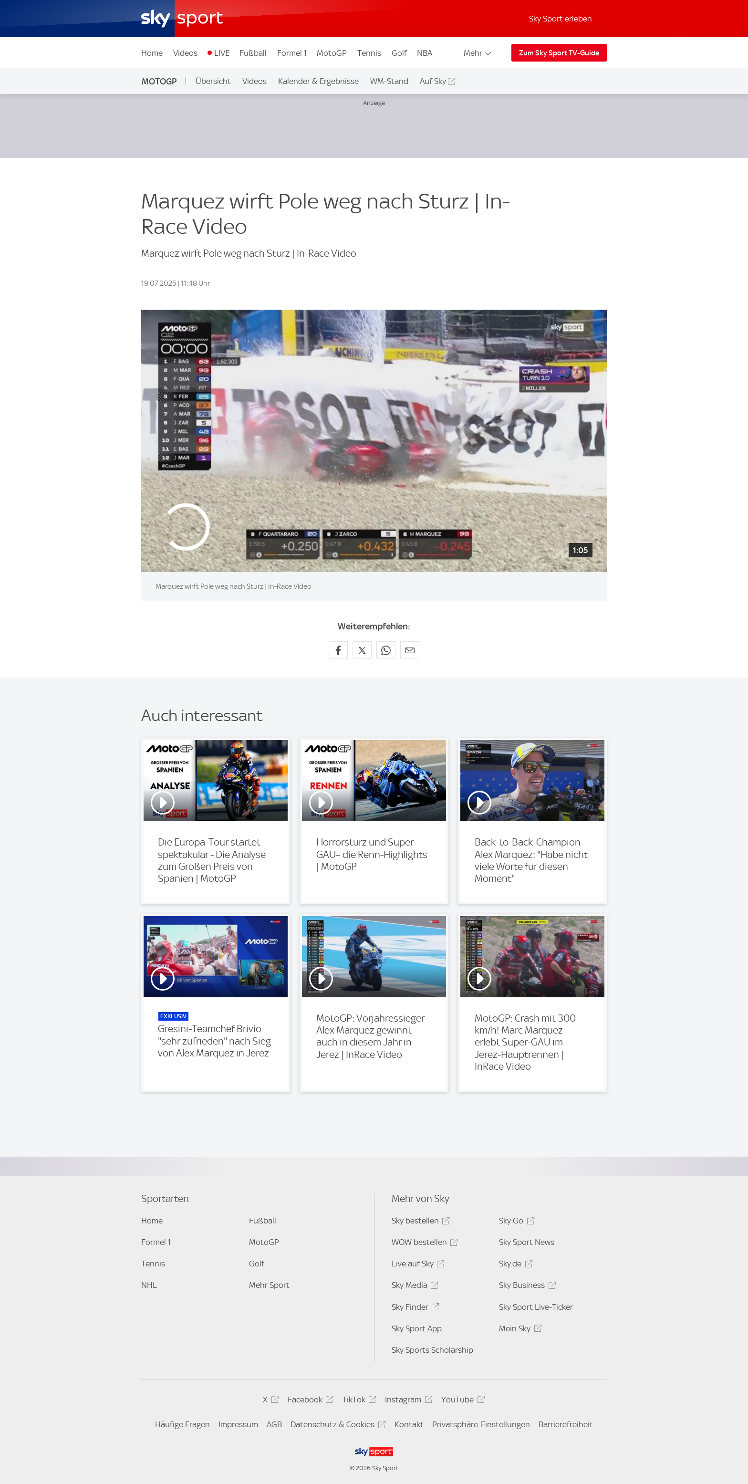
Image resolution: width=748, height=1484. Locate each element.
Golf (399, 53)
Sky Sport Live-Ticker (536, 1307)
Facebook (309, 1401)
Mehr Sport (269, 1285)
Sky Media (414, 1286)
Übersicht (213, 81)
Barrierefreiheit (566, 1424)
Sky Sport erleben (560, 18)
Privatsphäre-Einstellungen (481, 1424)
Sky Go (515, 1222)
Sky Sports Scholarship (432, 1350)
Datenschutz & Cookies (337, 1426)
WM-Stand (389, 81)
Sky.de (514, 1265)
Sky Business (526, 1286)
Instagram (407, 1401)
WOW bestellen (423, 1243)
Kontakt (409, 1424)
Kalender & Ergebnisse (318, 81)
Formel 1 (292, 53)
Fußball (253, 53)
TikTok (358, 1401)
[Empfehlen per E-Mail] (409, 649)
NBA (424, 53)
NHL (149, 1285)
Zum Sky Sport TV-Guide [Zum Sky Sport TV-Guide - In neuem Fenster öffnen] (559, 53)
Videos (185, 53)
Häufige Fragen (182, 1424)
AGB (274, 1424)
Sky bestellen (419, 1222)
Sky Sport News (526, 1242)
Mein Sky (519, 1330)
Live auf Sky (417, 1265)
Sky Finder (414, 1308)
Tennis (369, 53)
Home (152, 53)
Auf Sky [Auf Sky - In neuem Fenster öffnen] (433, 81)
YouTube (461, 1401)
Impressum (238, 1424)
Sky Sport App (417, 1328)
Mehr (478, 53)
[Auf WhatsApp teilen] (385, 649)
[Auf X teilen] (362, 649)
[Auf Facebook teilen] (338, 649)
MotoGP (332, 53)
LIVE (221, 53)
